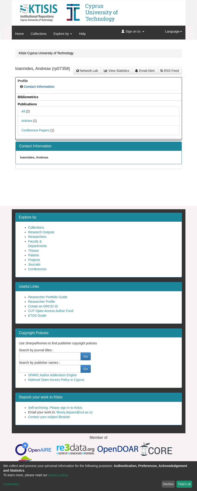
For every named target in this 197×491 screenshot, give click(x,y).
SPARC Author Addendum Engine (52, 375)
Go (86, 356)
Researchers (37, 237)
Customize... (12, 484)
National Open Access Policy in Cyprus (56, 380)
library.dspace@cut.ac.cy (74, 412)
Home (19, 34)
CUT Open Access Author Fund (50, 311)
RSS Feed (169, 71)
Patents (33, 255)
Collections (39, 34)
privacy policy (58, 475)
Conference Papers (36, 130)
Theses (33, 250)
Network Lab (87, 71)
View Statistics (116, 71)
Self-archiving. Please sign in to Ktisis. (55, 407)
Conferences (37, 269)
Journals (34, 264)
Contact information (39, 86)
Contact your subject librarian (49, 417)
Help (82, 34)
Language (173, 31)
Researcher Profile (41, 301)
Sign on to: (132, 31)
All (23, 111)
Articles (27, 121)
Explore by (62, 34)
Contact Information (35, 146)
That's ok (184, 484)
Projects (34, 260)
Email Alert (145, 71)
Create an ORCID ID (43, 306)
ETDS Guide (37, 315)
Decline (168, 484)
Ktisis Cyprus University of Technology (46, 53)
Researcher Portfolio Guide (47, 297)
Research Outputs (41, 232)
